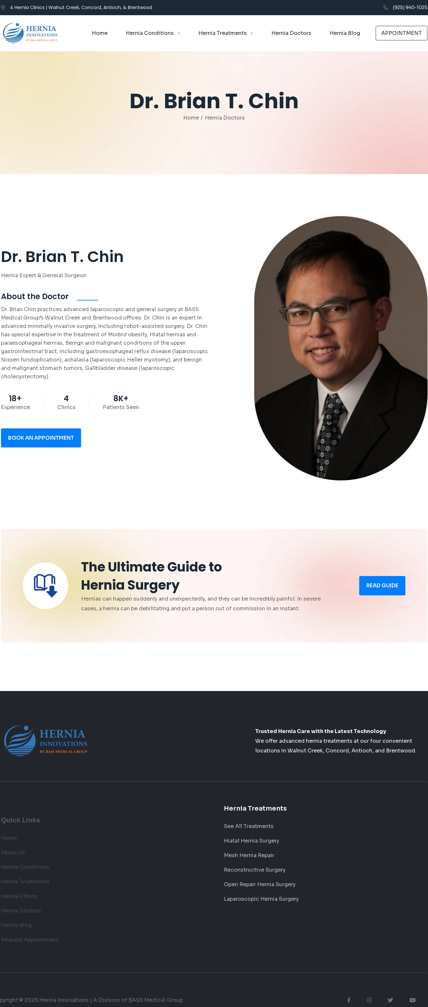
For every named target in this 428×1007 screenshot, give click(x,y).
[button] (153, 33)
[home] (30, 33)
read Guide (382, 590)
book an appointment (41, 442)
